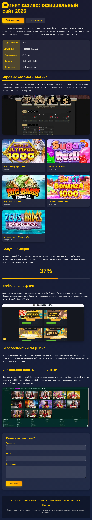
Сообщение (11, 464)
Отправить (14, 484)
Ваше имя (10, 443)
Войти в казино (13, 20)
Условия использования (51, 501)
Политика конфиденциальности (24, 501)
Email (8, 454)
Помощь (46, 505)
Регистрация (36, 20)
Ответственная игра (73, 501)
